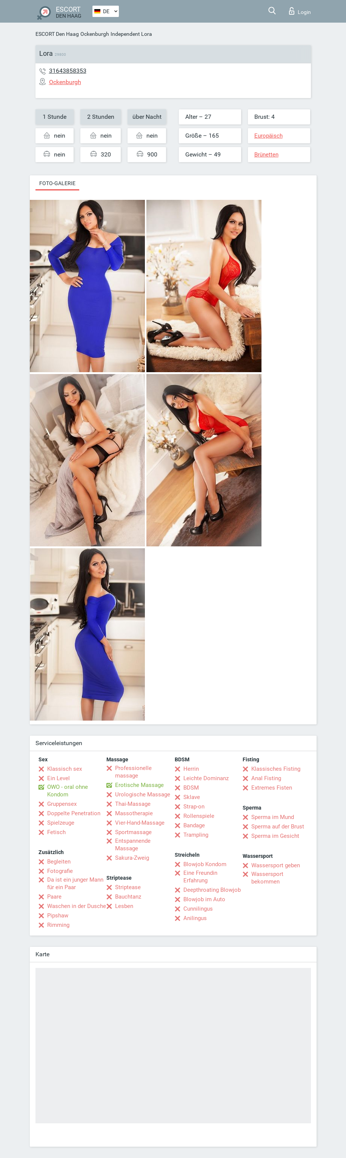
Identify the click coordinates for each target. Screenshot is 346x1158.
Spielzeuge (60, 822)
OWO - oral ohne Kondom (67, 791)
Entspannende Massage (133, 844)
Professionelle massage (133, 772)
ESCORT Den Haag (57, 34)
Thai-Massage (133, 804)
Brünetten (266, 154)
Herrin (191, 768)
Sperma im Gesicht (275, 836)
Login (300, 11)
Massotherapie (134, 813)
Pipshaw (57, 915)
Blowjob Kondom (204, 864)
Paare (54, 896)
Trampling (195, 834)
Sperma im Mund (272, 817)
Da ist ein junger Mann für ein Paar (75, 883)
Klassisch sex (64, 768)
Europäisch (268, 135)
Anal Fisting (266, 778)
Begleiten (59, 861)
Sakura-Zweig (132, 857)
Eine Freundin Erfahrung (200, 877)
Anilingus (195, 918)
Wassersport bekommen (267, 878)
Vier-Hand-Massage (140, 822)
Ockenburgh (94, 34)
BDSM (191, 787)
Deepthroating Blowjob (212, 890)
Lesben (124, 906)
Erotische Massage (139, 785)
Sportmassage (133, 832)
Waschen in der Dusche (76, 906)
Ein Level (58, 778)
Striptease (128, 887)
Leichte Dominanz (206, 778)
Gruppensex (62, 804)
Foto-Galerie (57, 183)
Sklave (191, 797)
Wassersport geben (275, 865)
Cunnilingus (198, 908)
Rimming (58, 925)
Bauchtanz (128, 896)
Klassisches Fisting (275, 768)
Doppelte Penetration (73, 813)
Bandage (194, 825)
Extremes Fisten (271, 787)
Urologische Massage (142, 794)
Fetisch (56, 832)
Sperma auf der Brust (277, 826)
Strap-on (194, 806)
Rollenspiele (198, 816)
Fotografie (60, 871)
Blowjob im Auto (204, 899)
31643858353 (67, 70)
